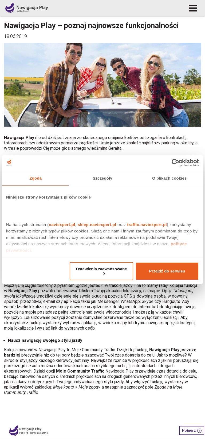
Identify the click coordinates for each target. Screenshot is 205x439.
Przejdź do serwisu (167, 271)
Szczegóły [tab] (102, 178)
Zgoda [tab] (36, 178)
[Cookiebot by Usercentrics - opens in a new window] (175, 163)
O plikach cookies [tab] (169, 178)
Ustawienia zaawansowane (101, 271)
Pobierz (192, 430)
